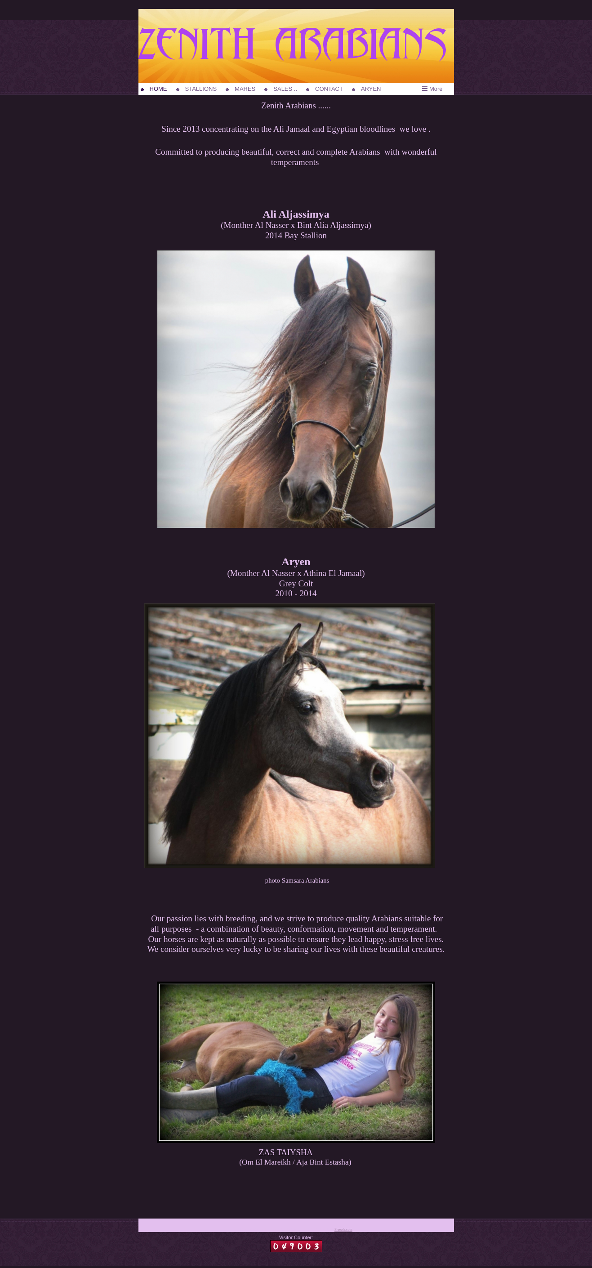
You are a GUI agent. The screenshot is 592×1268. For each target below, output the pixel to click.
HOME (158, 88)
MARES (245, 88)
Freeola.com (343, 1230)
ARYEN (371, 88)
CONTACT (329, 88)
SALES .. (285, 88)
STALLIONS (201, 88)
